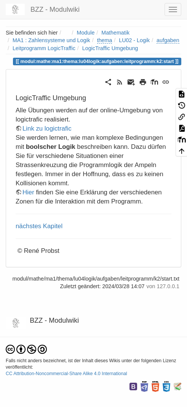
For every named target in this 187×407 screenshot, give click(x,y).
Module (86, 33)
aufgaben (168, 40)
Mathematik (115, 33)
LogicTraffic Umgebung (110, 48)
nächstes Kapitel (39, 226)
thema (104, 40)
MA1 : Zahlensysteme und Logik (51, 40)
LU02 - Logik (134, 40)
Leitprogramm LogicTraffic (44, 48)
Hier (28, 192)
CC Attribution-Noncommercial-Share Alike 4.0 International (66, 373)
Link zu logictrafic (47, 128)
